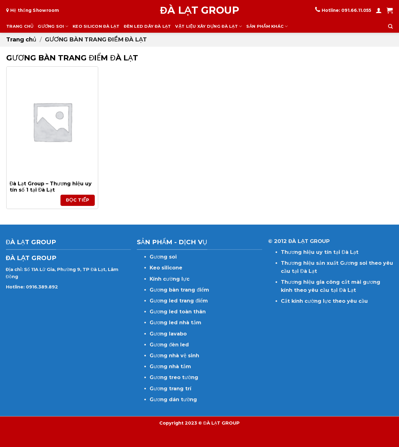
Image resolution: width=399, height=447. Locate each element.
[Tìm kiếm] (390, 26)
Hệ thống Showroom (34, 10)
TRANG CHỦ (19, 26)
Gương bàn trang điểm (179, 290)
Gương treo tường (174, 377)
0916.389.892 (42, 287)
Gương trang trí (170, 389)
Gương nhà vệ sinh (174, 356)
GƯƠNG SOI (53, 26)
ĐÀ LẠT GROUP (199, 10)
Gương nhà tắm (170, 366)
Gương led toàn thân (178, 312)
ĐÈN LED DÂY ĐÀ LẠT (147, 26)
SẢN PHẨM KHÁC (267, 26)
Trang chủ (21, 39)
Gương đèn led (169, 345)
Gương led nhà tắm (175, 323)
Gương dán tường (173, 399)
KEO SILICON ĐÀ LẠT (96, 26)
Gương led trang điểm (179, 301)
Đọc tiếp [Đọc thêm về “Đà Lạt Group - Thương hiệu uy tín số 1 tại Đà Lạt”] (77, 200)
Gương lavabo (168, 334)
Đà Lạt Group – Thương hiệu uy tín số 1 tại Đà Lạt (51, 187)
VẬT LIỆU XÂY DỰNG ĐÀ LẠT (208, 26)
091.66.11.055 (356, 10)
